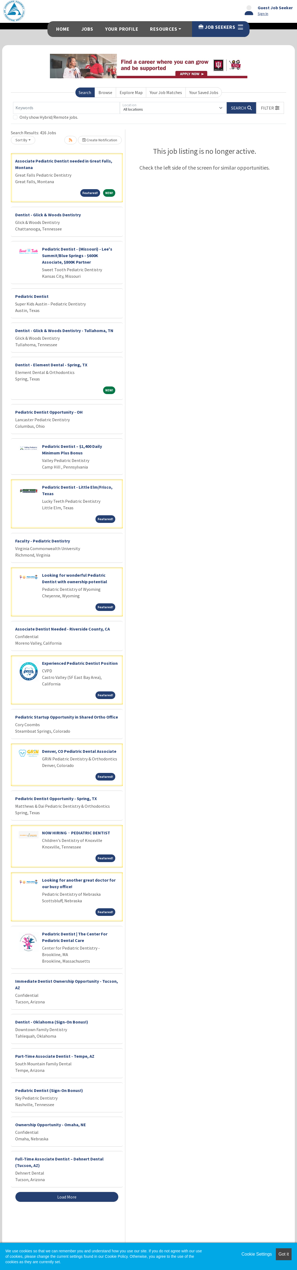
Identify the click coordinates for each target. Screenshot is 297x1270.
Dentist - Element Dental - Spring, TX (51, 364)
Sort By (21, 140)
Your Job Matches (166, 92)
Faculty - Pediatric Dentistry (42, 541)
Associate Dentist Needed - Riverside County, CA (62, 629)
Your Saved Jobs (203, 92)
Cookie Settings (256, 1254)
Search (85, 92)
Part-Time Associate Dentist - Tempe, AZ (54, 1056)
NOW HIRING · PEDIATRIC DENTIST (76, 832)
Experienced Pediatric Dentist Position (80, 663)
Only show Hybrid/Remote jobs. (49, 117)
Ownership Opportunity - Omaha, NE (50, 1124)
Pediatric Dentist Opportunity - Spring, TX (56, 798)
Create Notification (99, 140)
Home (62, 29)
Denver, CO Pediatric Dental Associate (79, 751)
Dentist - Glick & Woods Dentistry (48, 214)
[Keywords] (66, 108)
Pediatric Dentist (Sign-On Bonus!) (49, 1090)
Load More (66, 1197)
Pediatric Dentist (32, 296)
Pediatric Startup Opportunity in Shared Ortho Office (66, 717)
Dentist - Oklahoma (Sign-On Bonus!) (51, 1022)
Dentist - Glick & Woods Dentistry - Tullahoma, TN (64, 330)
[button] (270, 108)
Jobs (87, 29)
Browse (105, 92)
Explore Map (131, 92)
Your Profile (121, 29)
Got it (284, 1254)
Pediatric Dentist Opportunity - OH (49, 412)
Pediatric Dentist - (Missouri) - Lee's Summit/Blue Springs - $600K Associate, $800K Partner (77, 255)
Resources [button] (163, 29)
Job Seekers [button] (221, 27)
